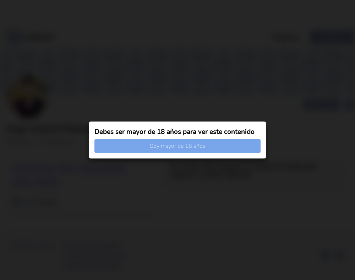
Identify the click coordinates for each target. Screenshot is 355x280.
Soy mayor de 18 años (178, 146)
